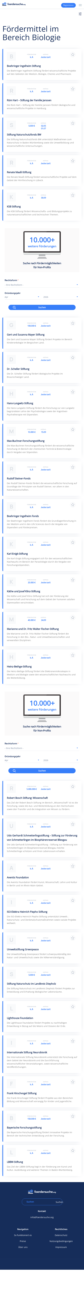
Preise (23, 1241)
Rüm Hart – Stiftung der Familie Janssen (29, 100)
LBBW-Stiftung (15, 1162)
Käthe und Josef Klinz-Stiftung (23, 591)
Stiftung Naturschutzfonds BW (24, 134)
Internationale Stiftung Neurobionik (27, 1052)
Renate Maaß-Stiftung (19, 172)
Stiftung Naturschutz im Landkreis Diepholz (31, 983)
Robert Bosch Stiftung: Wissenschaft (27, 798)
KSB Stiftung (14, 206)
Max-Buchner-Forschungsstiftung (25, 441)
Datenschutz (61, 1235)
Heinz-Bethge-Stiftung (19, 666)
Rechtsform (12, 280)
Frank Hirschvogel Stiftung (22, 1093)
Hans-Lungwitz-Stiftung (20, 403)
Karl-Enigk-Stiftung (17, 553)
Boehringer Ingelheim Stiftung (24, 66)
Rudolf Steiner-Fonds (19, 478)
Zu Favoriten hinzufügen (72, 54)
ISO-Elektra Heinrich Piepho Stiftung (27, 911)
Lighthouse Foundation (20, 1018)
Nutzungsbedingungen (61, 1241)
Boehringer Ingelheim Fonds (23, 516)
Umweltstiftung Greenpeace (23, 949)
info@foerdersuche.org (42, 1217)
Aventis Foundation (18, 877)
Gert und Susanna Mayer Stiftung (25, 334)
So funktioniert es (23, 1235)
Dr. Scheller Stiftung (18, 369)
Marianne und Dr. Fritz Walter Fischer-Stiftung (33, 629)
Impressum (61, 1247)
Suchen (42, 307)
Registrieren (68, 5)
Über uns (23, 1247)
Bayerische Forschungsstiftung (24, 1127)
